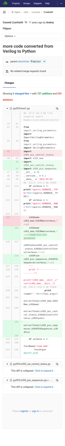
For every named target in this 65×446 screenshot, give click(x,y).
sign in (35, 411)
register (24, 411)
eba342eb (23, 61)
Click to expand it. (44, 370)
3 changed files (22, 93)
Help (47, 3)
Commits (36, 12)
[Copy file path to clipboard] (57, 108)
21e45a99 (48, 12)
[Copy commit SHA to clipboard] (26, 22)
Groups (26, 3)
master (36, 61)
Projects (16, 3)
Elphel (15, 12)
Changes (9, 82)
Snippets (37, 3)
